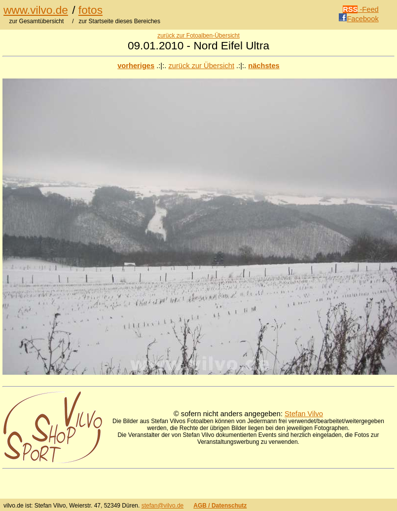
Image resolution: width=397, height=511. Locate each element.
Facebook (358, 19)
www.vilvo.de (35, 9)
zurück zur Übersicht (201, 66)
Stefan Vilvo (304, 414)
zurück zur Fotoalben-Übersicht (198, 35)
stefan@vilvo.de (163, 505)
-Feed (361, 9)
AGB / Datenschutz (220, 505)
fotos (90, 9)
